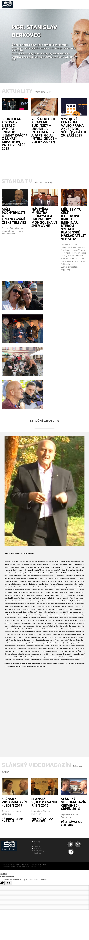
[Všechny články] (43, 92)
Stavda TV (37, 848)
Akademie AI (17, 867)
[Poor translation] (8, 883)
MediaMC (26, 867)
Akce (36, 844)
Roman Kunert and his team (21, 864)
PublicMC (43, 864)
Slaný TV (37, 846)
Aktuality (37, 842)
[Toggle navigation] (85, 4)
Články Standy (39, 851)
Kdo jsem (37, 853)
